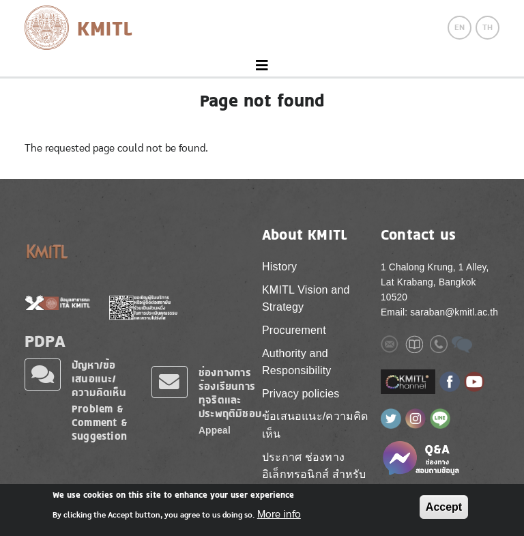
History (279, 266)
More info (279, 514)
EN (459, 27)
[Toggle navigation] (262, 65)
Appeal (215, 430)
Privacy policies (300, 393)
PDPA (45, 341)
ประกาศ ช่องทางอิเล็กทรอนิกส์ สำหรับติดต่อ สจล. (314, 474)
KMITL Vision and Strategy (306, 298)
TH (487, 27)
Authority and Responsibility (297, 362)
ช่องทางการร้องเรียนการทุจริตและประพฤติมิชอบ (230, 393)
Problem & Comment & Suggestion (100, 422)
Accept (444, 507)
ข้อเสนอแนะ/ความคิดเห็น (315, 425)
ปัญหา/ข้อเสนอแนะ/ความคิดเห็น (99, 378)
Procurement (294, 330)
